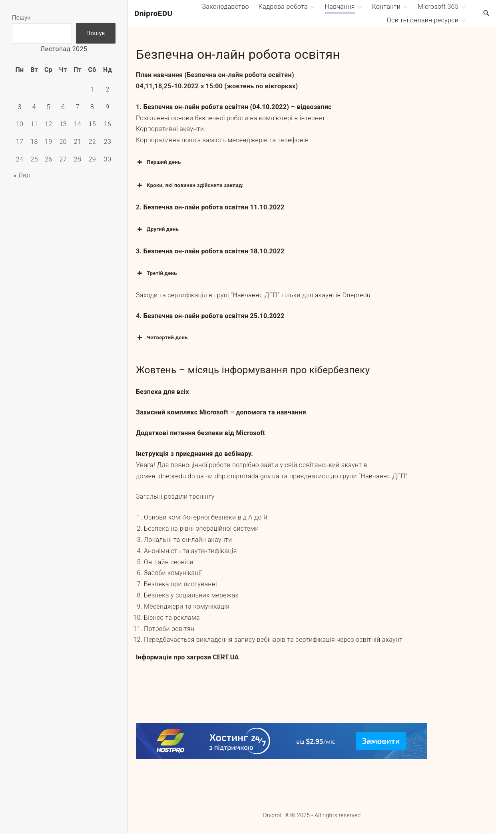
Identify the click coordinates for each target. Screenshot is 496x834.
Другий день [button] (157, 229)
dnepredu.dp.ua (181, 476)
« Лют (23, 175)
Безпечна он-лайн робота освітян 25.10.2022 (214, 316)
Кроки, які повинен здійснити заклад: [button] (190, 185)
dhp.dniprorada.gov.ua (247, 476)
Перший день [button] (158, 162)
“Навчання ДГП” (383, 476)
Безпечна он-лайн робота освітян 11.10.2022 (214, 207)
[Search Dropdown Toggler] (486, 14)
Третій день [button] (156, 273)
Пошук (21, 17)
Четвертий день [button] (162, 338)
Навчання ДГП (255, 295)
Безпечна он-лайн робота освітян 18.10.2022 (214, 251)
